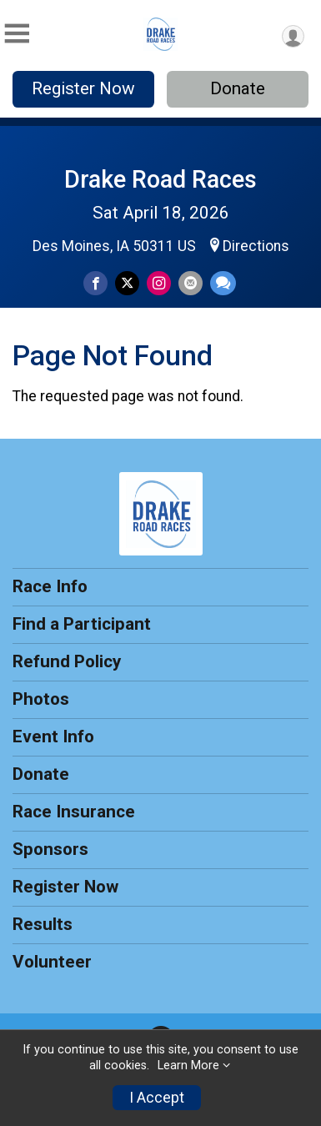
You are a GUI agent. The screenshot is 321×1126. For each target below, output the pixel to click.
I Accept (156, 1097)
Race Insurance (74, 812)
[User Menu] (293, 36)
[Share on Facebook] (95, 283)
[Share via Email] (190, 283)
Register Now (83, 88)
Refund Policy (67, 661)
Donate (237, 88)
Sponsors (50, 849)
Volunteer (52, 962)
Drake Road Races (160, 179)
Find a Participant (82, 624)
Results (43, 924)
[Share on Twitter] (127, 283)
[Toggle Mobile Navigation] (16, 34)
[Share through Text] (223, 283)
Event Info (53, 736)
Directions (256, 246)
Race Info (50, 586)
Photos (41, 699)
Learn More (188, 1065)
